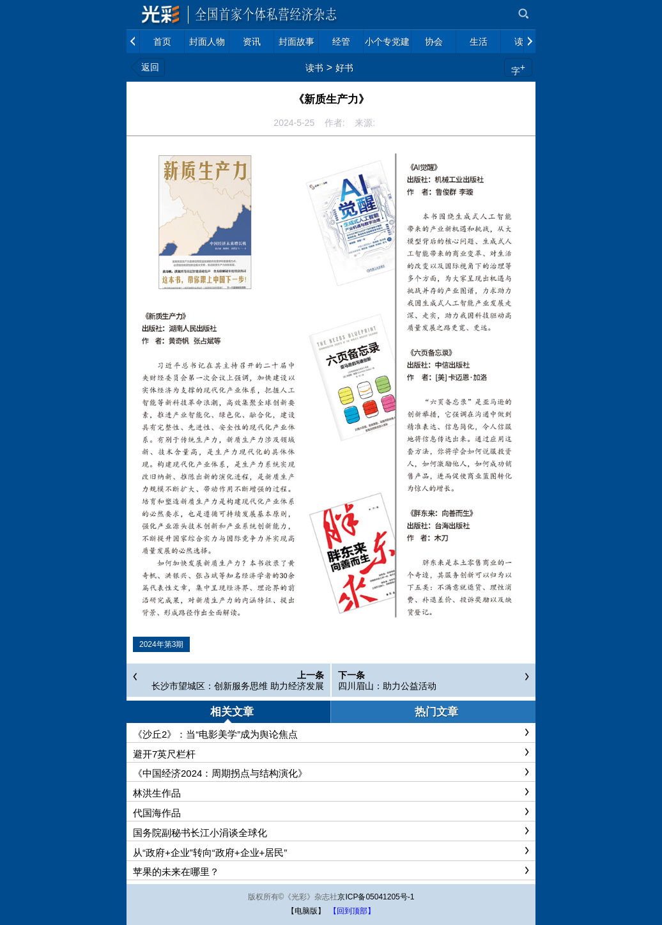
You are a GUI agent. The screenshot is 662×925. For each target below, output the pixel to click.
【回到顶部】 (352, 910)
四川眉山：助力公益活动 (387, 686)
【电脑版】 (306, 910)
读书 (314, 68)
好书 (344, 68)
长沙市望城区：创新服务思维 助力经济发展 (237, 686)
